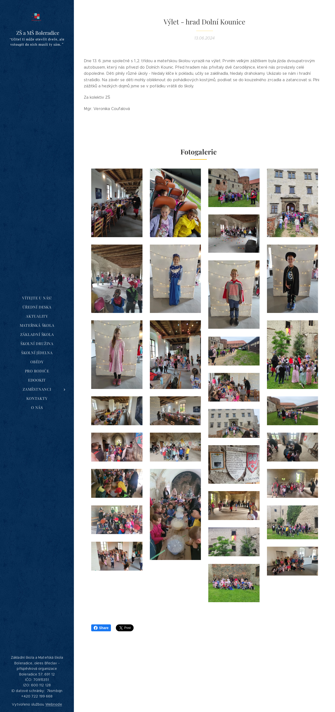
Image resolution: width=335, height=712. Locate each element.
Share (101, 628)
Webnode (53, 704)
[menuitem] (36, 298)
